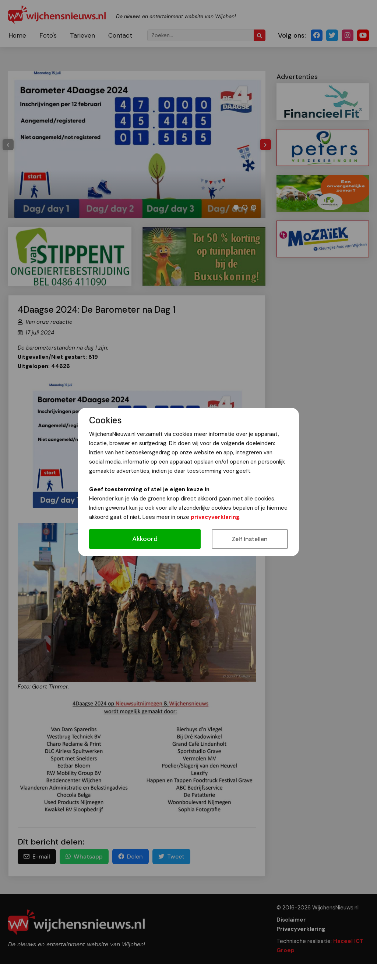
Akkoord (145, 538)
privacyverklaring (215, 517)
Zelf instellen (250, 539)
